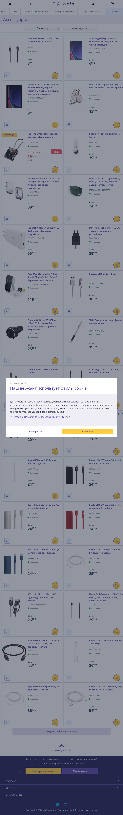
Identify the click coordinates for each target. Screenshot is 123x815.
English (22, 383)
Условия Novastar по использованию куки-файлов (40, 416)
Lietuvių (14, 383)
